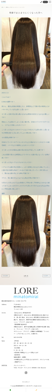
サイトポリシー (26, 382)
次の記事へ (46, 275)
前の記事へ (6, 275)
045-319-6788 (18, 337)
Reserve (45, 1)
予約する (13, 390)
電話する (39, 390)
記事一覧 (26, 275)
